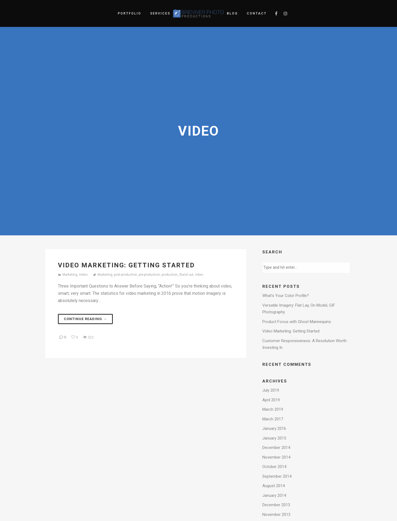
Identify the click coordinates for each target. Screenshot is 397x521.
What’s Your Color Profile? (285, 295)
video (199, 275)
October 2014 (274, 466)
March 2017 (272, 419)
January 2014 (274, 495)
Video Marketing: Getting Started (126, 265)
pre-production (149, 275)
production (169, 275)
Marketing (69, 275)
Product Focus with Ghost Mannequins (296, 321)
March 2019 (272, 409)
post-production (125, 275)
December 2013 (276, 504)
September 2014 (276, 476)
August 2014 (273, 485)
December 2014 (276, 447)
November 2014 (276, 457)
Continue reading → (85, 319)
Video (83, 275)
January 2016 (274, 428)
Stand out (186, 275)
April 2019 (271, 400)
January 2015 (274, 438)
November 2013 (276, 514)
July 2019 (270, 390)
